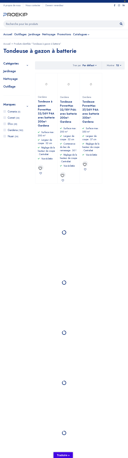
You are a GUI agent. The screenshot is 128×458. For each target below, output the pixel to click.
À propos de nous (11, 5)
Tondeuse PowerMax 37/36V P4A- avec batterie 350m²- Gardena (90, 112)
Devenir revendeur (55, 5)
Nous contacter (33, 5)
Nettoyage (10, 79)
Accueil (6, 43)
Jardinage (9, 71)
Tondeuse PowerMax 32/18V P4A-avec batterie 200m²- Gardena (68, 112)
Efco (12, 124)
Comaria (14, 111)
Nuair (13, 136)
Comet (14, 118)
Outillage (9, 86)
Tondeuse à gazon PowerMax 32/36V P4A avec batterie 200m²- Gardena (46, 113)
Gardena (15, 130)
